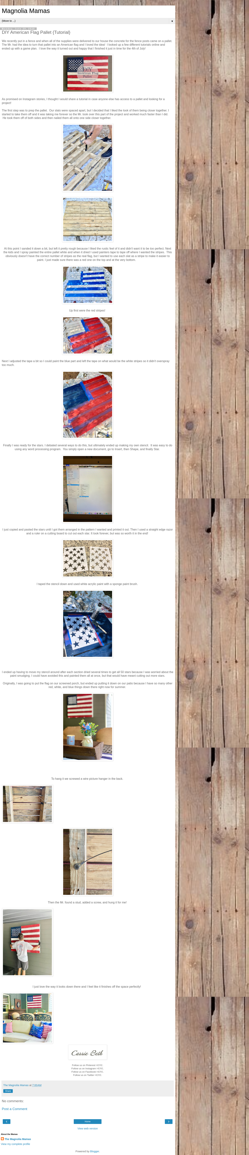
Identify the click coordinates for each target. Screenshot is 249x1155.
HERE (99, 1065)
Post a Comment (14, 1109)
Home (88, 1121)
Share (8, 1091)
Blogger (94, 1151)
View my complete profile (15, 1144)
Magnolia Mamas (26, 10)
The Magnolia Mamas (18, 1139)
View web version (87, 1128)
